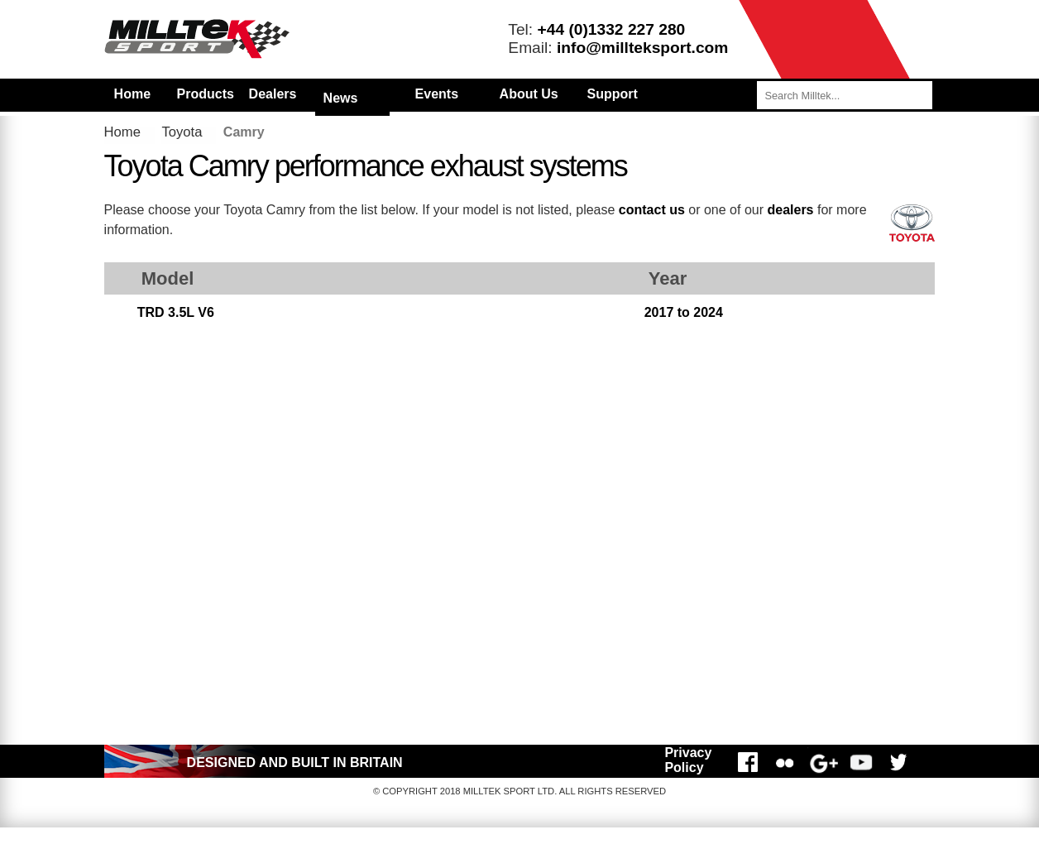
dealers (790, 210)
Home (132, 94)
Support (612, 94)
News (340, 98)
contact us (652, 210)
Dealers (273, 94)
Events (436, 94)
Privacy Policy (687, 760)
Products (205, 94)
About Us (529, 94)
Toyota (181, 132)
